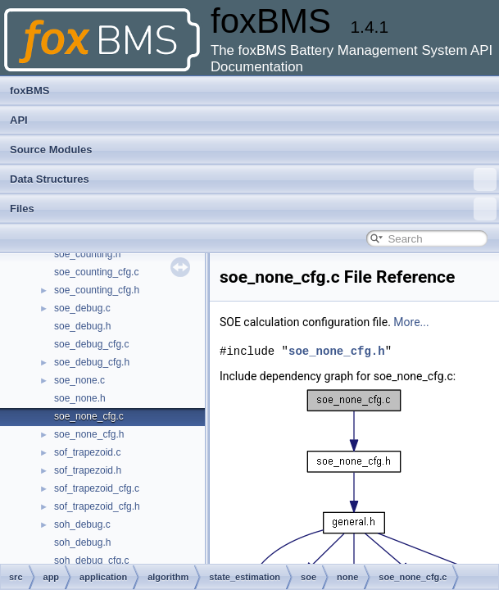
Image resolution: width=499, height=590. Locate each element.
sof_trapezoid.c (87, 452)
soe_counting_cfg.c (96, 272)
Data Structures (253, 179)
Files (253, 208)
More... (411, 322)
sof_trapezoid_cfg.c (96, 488)
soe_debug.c (82, 308)
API (19, 120)
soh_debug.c (82, 524)
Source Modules (51, 149)
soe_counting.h (87, 254)
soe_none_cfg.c (89, 416)
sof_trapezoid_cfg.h (97, 506)
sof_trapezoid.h (87, 470)
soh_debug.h (82, 542)
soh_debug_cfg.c (91, 560)
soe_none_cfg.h (89, 434)
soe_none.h (80, 398)
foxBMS (29, 90)
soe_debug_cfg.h (91, 362)
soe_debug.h (82, 326)
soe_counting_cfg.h (96, 290)
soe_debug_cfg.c (91, 344)
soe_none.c (79, 380)
